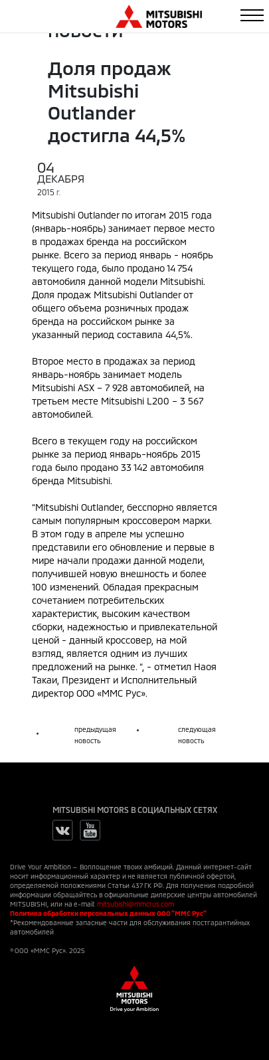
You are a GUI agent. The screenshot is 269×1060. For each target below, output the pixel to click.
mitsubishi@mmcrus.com (135, 904)
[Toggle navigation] (252, 15)
